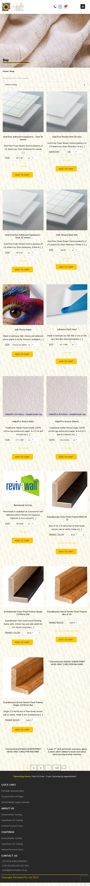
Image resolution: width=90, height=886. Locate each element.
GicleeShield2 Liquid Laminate (15, 802)
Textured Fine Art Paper (12, 796)
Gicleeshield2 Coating (11, 814)
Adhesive (54, 151)
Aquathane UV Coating (12, 820)
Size (7, 157)
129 (56, 768)
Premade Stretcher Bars (12, 790)
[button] (83, 6)
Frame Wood (56, 622)
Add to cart (22, 175)
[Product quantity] (35, 158)
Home (5, 71)
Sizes (52, 439)
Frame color (56, 534)
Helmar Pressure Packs (12, 825)
